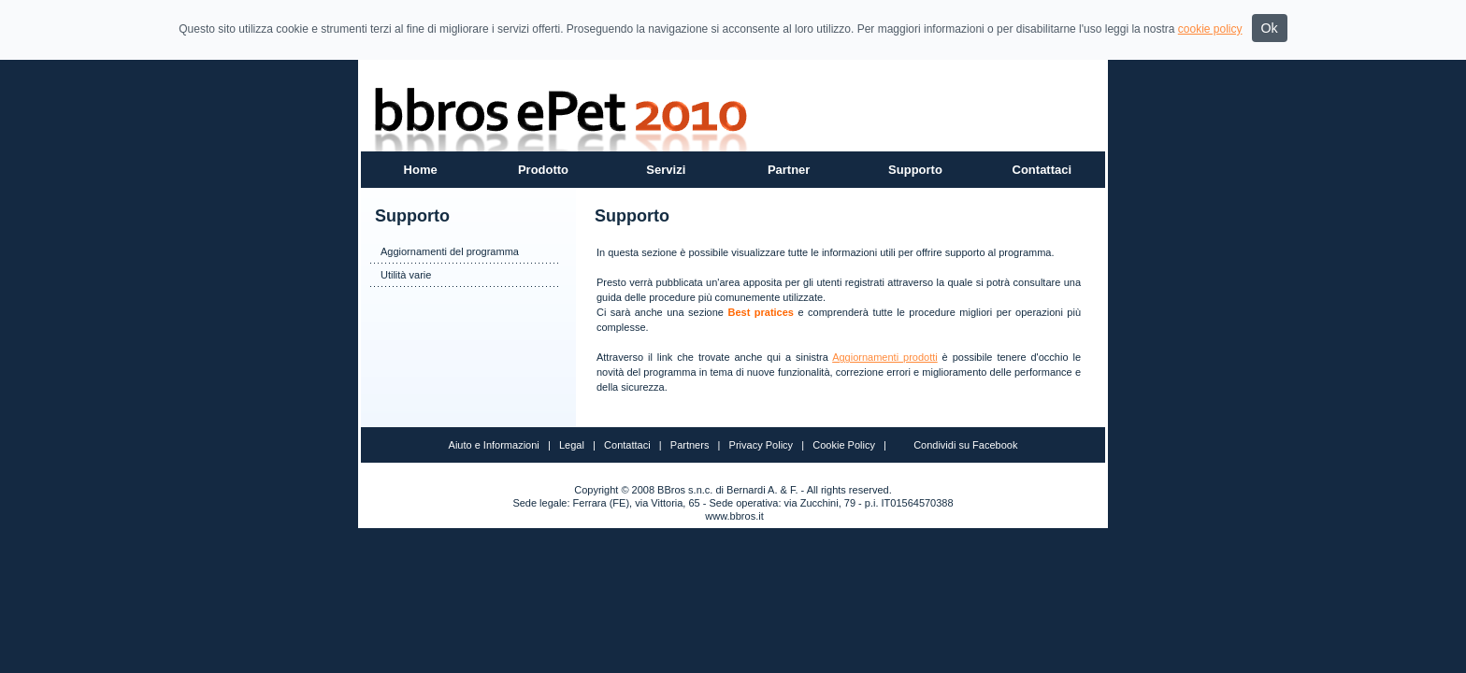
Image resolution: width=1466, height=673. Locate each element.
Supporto (915, 170)
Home (421, 170)
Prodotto (543, 170)
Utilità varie (406, 274)
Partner (789, 170)
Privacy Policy (761, 445)
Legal (571, 445)
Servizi (665, 170)
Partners (690, 445)
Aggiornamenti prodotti (885, 357)
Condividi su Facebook (965, 445)
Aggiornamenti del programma (450, 251)
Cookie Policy (843, 445)
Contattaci (1042, 170)
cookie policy (1210, 29)
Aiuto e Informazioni (494, 445)
